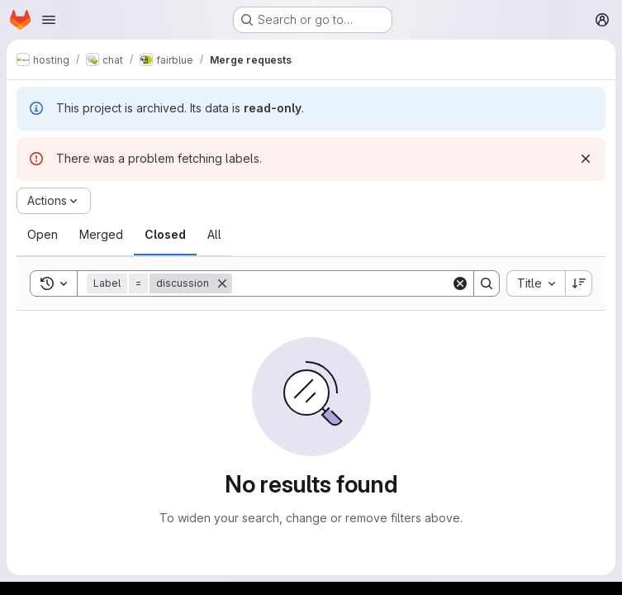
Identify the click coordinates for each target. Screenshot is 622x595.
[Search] (341, 283)
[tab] (43, 234)
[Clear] (460, 283)
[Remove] (222, 283)
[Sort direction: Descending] (579, 283)
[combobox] (535, 283)
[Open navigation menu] (49, 20)
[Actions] (54, 201)
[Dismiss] (586, 159)
